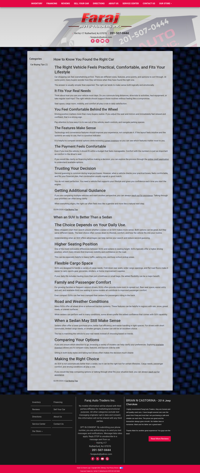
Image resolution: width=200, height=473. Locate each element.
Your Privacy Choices (115, 466)
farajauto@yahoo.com (101, 36)
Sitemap (103, 466)
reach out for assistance (142, 195)
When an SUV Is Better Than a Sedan (83, 216)
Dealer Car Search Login (84, 466)
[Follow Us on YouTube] (102, 40)
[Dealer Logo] (100, 20)
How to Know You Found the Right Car (84, 59)
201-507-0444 (119, 32)
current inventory (111, 140)
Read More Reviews (160, 438)
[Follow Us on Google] (107, 40)
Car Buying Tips (39, 64)
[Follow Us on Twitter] (97, 40)
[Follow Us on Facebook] (93, 40)
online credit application (158, 158)
